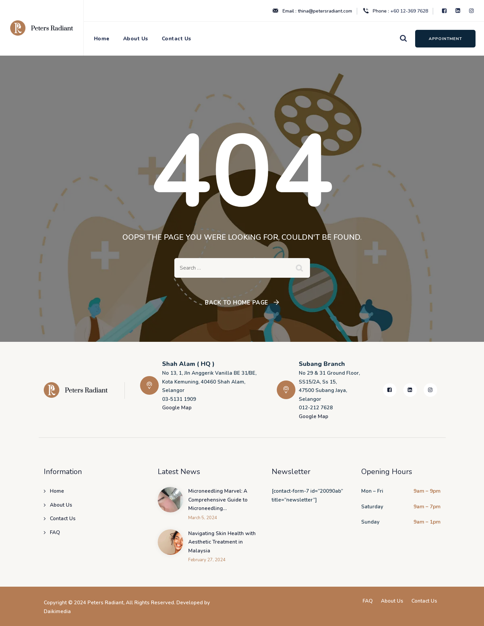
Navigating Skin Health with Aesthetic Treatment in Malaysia (222, 542)
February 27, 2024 (207, 560)
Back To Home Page (236, 303)
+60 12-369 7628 (409, 11)
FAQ (55, 532)
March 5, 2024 (202, 518)
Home (102, 38)
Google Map (177, 407)
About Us (135, 38)
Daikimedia (57, 611)
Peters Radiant (105, 602)
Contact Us (176, 38)
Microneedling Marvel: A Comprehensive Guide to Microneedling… (218, 500)
